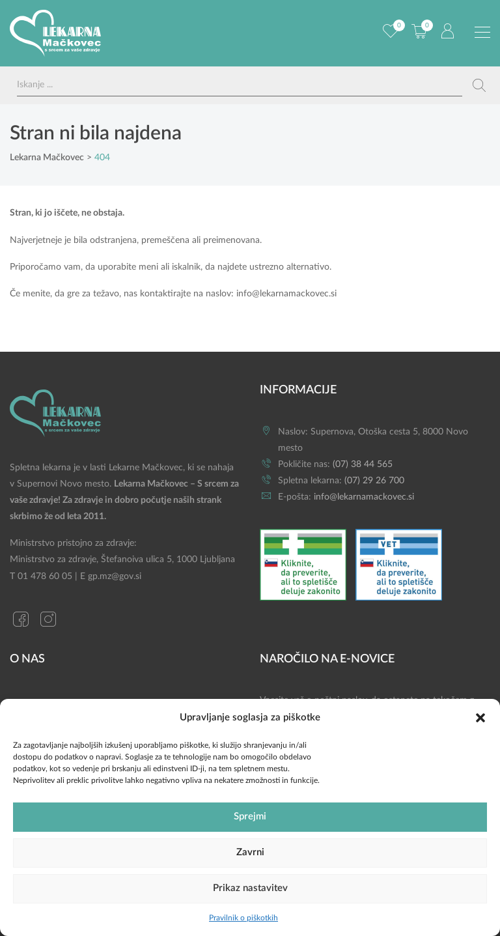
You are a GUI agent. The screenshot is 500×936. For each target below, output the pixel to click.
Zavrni (250, 852)
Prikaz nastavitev (250, 888)
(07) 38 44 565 (363, 464)
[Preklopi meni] (482, 32)
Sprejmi (250, 816)
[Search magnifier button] (479, 85)
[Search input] (239, 85)
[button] (480, 717)
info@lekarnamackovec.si (286, 293)
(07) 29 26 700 (374, 480)
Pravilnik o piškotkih (243, 918)
